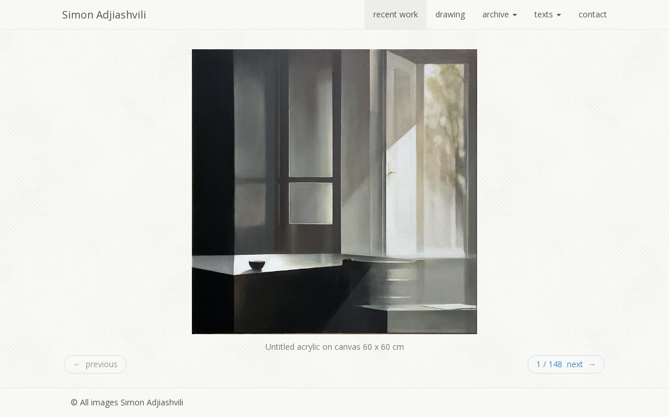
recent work (395, 14)
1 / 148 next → (566, 364)
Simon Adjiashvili (104, 14)
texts (548, 14)
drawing (450, 14)
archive (499, 14)
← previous (95, 364)
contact (593, 14)
